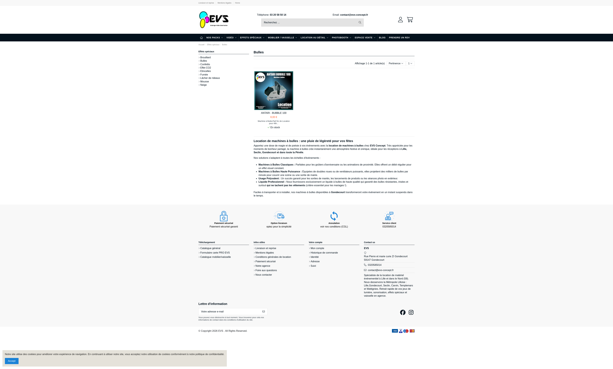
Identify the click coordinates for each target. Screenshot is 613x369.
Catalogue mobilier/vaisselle (215, 257)
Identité (315, 257)
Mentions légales (225, 3)
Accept (11, 361)
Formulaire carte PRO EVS (215, 252)
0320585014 (374, 265)
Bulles (203, 61)
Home (237, 3)
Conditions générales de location (273, 257)
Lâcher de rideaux (210, 78)
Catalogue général (210, 248)
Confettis (205, 64)
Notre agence (262, 266)
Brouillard (205, 57)
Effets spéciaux (206, 51)
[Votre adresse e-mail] (229, 311)
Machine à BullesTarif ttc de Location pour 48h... (274, 122)
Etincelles (205, 71)
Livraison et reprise (206, 3)
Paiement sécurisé (265, 261)
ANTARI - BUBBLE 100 (273, 113)
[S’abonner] (263, 311)
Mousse (204, 81)
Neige (203, 85)
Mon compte (317, 248)
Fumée (204, 74)
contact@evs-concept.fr (354, 14)
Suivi (313, 266)
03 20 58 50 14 (278, 14)
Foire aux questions (266, 270)
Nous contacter (263, 274)
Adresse (315, 261)
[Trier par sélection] (396, 63)
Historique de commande (324, 252)
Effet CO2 (205, 67)
